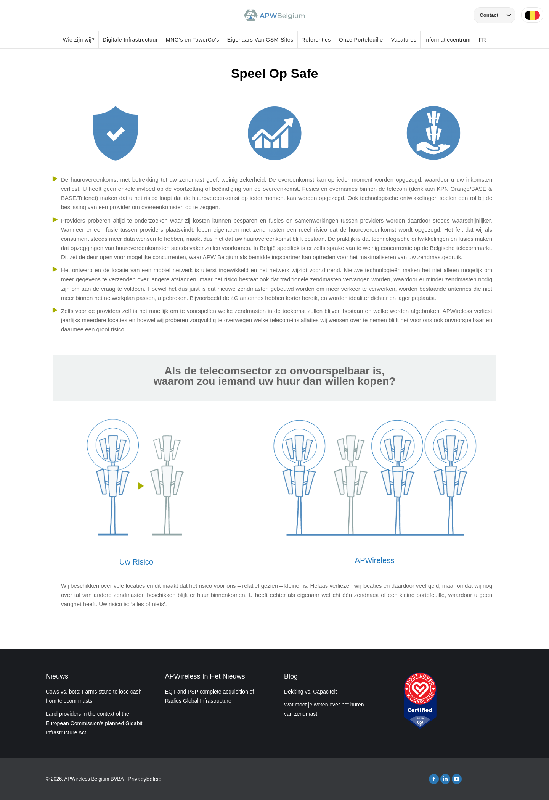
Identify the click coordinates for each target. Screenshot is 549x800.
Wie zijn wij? (79, 40)
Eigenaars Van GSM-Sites (260, 40)
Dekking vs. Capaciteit (310, 692)
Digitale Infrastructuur (130, 40)
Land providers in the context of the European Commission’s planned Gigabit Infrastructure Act (94, 723)
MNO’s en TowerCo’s (192, 40)
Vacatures (404, 40)
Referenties (316, 40)
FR (482, 40)
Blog (291, 676)
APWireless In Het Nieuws (205, 676)
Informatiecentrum (447, 40)
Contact (497, 15)
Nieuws (57, 676)
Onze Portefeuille (361, 40)
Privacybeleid (145, 779)
